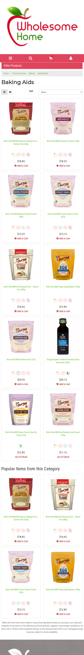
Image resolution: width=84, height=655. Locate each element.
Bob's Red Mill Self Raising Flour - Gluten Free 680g (21, 288)
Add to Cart (21, 165)
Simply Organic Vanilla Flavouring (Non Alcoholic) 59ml (63, 361)
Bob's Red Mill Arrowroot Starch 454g (63, 141)
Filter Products (13, 65)
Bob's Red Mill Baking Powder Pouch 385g (21, 215)
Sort (31, 91)
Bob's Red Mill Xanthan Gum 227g (21, 359)
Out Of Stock (21, 457)
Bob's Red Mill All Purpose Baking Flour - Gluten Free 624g (21, 142)
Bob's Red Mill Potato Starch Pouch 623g (63, 215)
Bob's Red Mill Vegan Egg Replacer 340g (63, 286)
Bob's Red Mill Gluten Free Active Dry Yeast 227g (21, 434)
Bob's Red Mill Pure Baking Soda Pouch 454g (63, 434)
